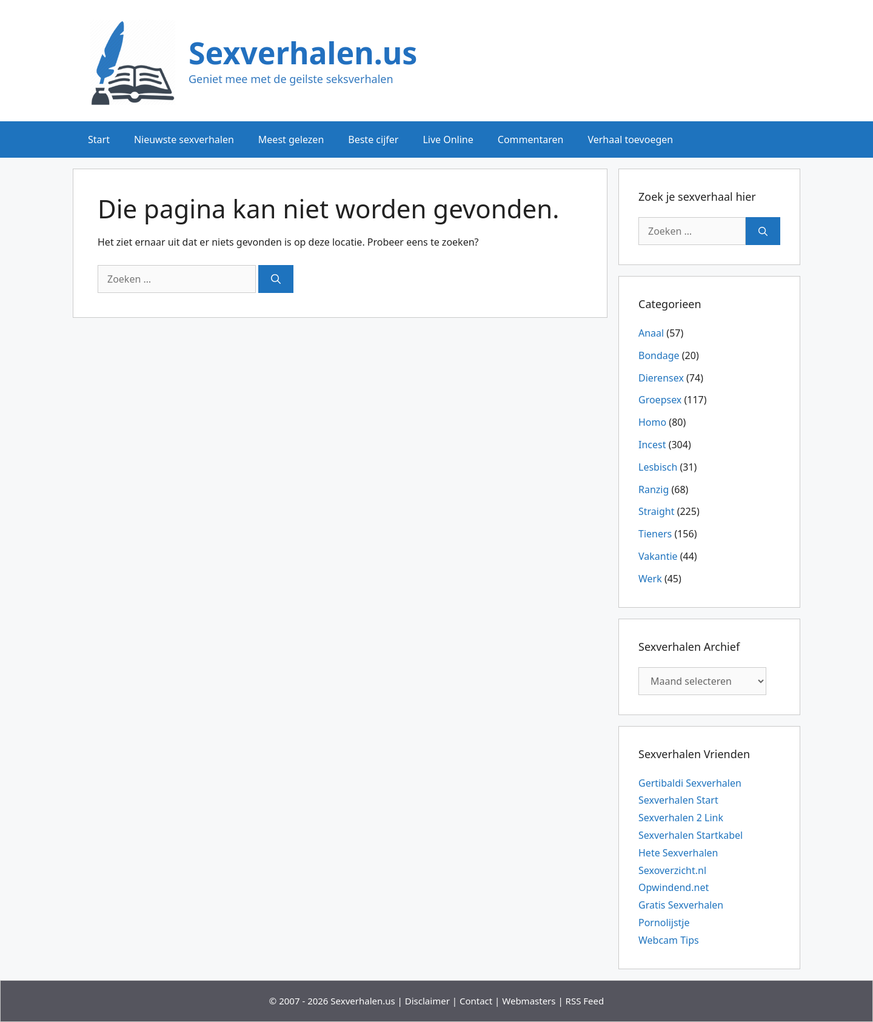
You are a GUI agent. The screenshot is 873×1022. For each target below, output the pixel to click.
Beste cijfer (373, 139)
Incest (652, 444)
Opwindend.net (673, 887)
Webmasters (528, 1001)
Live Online (448, 139)
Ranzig (653, 489)
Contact (476, 1001)
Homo (652, 422)
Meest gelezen (291, 139)
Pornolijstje (664, 922)
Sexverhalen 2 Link (680, 817)
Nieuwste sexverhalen (184, 139)
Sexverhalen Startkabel (690, 835)
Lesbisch (657, 467)
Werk (650, 578)
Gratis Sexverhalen (680, 905)
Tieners (655, 533)
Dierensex (661, 378)
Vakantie (658, 556)
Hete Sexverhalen (678, 852)
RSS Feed (585, 1001)
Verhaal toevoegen (630, 139)
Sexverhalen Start (678, 800)
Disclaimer (427, 1001)
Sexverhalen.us (303, 52)
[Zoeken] (275, 279)
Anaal (651, 333)
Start (99, 139)
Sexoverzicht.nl (672, 870)
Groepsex (659, 399)
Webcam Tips (668, 940)
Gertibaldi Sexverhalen (689, 783)
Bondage (659, 355)
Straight (656, 511)
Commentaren (531, 139)
